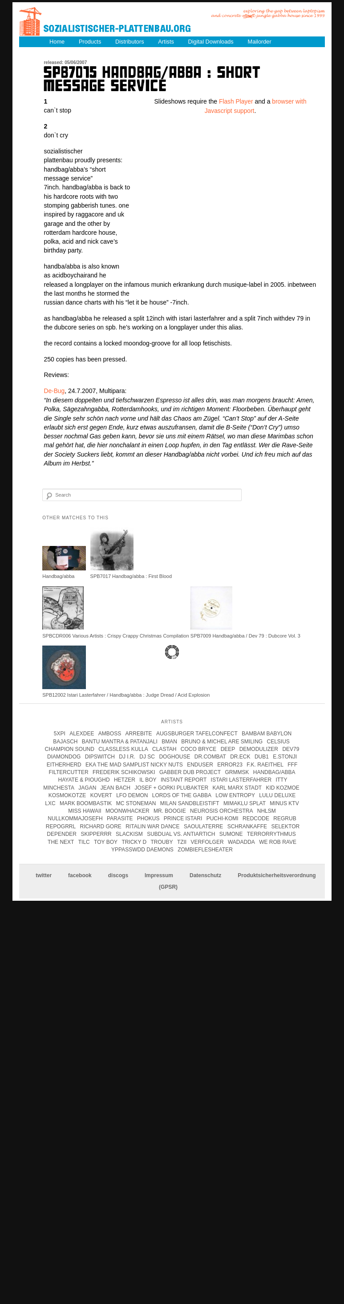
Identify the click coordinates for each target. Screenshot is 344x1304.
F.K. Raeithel (265, 764)
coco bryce (198, 749)
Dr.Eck (240, 756)
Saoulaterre (203, 826)
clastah (164, 749)
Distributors (131, 41)
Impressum (159, 875)
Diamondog (64, 756)
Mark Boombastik (86, 803)
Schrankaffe (247, 826)
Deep (228, 749)
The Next (61, 842)
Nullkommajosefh (75, 818)
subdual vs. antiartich (181, 834)
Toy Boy (105, 842)
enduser (200, 764)
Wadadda (241, 842)
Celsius (278, 741)
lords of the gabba (181, 795)
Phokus (148, 818)
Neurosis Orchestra (221, 810)
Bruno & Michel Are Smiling (222, 741)
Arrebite (138, 733)
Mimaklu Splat (244, 803)
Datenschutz (205, 875)
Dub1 (262, 756)
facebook (80, 875)
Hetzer (124, 780)
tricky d (133, 842)
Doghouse (174, 756)
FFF (292, 764)
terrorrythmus (271, 834)
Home (57, 41)
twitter (44, 875)
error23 (230, 764)
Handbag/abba (58, 576)
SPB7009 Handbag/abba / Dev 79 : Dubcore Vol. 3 (245, 635)
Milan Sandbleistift (189, 803)
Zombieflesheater (205, 849)
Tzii (181, 842)
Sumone (231, 834)
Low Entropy (235, 795)
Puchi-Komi (222, 818)
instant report (183, 780)
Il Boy (147, 780)
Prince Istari (183, 818)
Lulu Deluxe (277, 795)
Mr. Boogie (170, 810)
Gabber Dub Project (190, 772)
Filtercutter (69, 772)
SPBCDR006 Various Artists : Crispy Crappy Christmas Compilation (115, 635)
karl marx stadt (237, 787)
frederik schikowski (124, 772)
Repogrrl (61, 826)
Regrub (284, 818)
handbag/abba (274, 772)
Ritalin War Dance (152, 826)
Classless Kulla (123, 749)
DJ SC (147, 756)
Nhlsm (266, 810)
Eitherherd (64, 764)
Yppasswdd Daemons (142, 849)
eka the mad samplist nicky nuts (134, 764)
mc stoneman (136, 803)
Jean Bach (115, 787)
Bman (169, 741)
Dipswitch (100, 756)
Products (90, 41)
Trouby (162, 842)
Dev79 (290, 749)
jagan (87, 787)
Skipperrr (96, 834)
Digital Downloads (213, 41)
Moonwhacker (127, 810)
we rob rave (277, 842)
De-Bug (54, 390)
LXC (50, 803)
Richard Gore (100, 826)
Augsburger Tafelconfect (197, 733)
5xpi (59, 733)
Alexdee (81, 733)
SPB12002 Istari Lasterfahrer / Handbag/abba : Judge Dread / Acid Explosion (126, 694)
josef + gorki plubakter (171, 787)
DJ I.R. (127, 756)
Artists (168, 41)
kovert (101, 795)
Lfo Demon (132, 795)
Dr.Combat (210, 756)
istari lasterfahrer (241, 780)
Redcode (256, 818)
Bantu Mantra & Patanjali (120, 741)
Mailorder (263, 41)
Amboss (109, 733)
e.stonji (285, 756)
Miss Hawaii (84, 810)
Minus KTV (284, 803)
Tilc (84, 842)
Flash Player (236, 101)
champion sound (69, 749)
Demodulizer (258, 749)
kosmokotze (67, 795)
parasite (120, 818)
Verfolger (207, 842)
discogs (118, 875)
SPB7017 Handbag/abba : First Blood (131, 576)
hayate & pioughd (84, 780)
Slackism (129, 834)
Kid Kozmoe (282, 787)
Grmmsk (237, 772)
